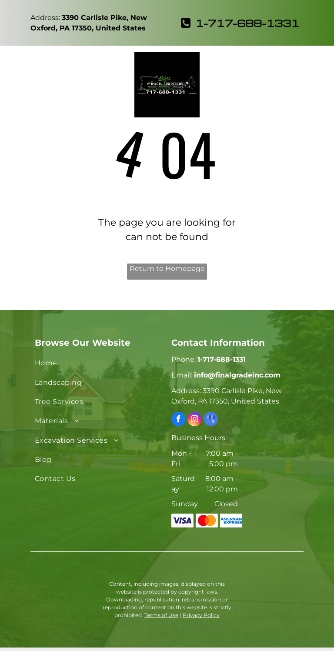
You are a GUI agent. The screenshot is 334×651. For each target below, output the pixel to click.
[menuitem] (99, 363)
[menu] (19, 62)
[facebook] (178, 420)
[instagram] (194, 420)
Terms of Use (161, 615)
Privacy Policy (201, 615)
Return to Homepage (167, 268)
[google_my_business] (211, 420)
